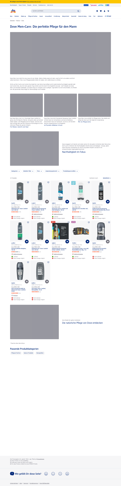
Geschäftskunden (44, 483)
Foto (90, 16)
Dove (23, 20)
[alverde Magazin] (100, 5)
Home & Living (82, 16)
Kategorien (14, 171)
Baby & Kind (65, 16)
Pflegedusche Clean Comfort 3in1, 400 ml (19, 209)
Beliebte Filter (27, 171)
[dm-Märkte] (97, 11)
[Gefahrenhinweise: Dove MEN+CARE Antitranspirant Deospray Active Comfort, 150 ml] (57, 254)
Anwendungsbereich (51, 171)
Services (35, 5)
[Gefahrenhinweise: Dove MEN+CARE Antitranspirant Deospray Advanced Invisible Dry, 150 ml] (97, 214)
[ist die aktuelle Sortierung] (105, 178)
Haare (41, 16)
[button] (46, 473)
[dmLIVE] (107, 5)
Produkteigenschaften (69, 171)
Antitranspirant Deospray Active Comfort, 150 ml (59, 249)
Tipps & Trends (22, 5)
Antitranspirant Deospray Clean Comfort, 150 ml (39, 209)
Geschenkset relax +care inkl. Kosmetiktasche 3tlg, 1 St (80, 249)
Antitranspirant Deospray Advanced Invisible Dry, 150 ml (100, 209)
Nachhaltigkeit (13, 5)
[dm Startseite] (13, 11)
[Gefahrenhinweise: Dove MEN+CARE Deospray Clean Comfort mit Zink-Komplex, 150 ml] (57, 214)
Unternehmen (14, 483)
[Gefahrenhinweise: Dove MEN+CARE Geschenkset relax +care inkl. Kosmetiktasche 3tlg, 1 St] (77, 254)
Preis (38, 171)
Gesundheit (48, 16)
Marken (17, 16)
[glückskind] (93, 5)
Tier (94, 16)
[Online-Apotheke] (108, 16)
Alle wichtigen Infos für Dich (34, 1)
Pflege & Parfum (32, 16)
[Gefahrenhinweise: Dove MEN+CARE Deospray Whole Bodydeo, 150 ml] (16, 254)
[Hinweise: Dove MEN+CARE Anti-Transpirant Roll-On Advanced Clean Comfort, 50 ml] (14, 295)
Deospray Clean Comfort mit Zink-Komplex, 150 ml (60, 209)
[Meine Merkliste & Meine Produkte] (101, 11)
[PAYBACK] (86, 5)
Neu (11, 16)
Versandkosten (40, 459)
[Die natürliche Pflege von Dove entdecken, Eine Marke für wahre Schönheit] (60, 322)
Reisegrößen (40, 353)
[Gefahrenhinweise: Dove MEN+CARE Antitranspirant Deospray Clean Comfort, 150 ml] (37, 214)
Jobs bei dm (50, 5)
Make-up (23, 16)
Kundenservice (42, 5)
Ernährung (57, 16)
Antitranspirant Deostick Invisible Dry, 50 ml (99, 249)
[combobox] (56, 11)
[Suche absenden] (78, 11)
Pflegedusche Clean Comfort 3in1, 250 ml (40, 249)
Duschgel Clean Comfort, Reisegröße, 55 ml (39, 289)
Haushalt (73, 16)
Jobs (21, 483)
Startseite (12, 20)
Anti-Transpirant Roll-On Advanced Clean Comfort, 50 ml (18, 290)
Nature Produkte (28, 353)
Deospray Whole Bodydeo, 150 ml (18, 249)
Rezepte (29, 5)
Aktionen (100, 16)
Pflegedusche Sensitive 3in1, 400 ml (80, 209)
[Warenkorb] (108, 11)
